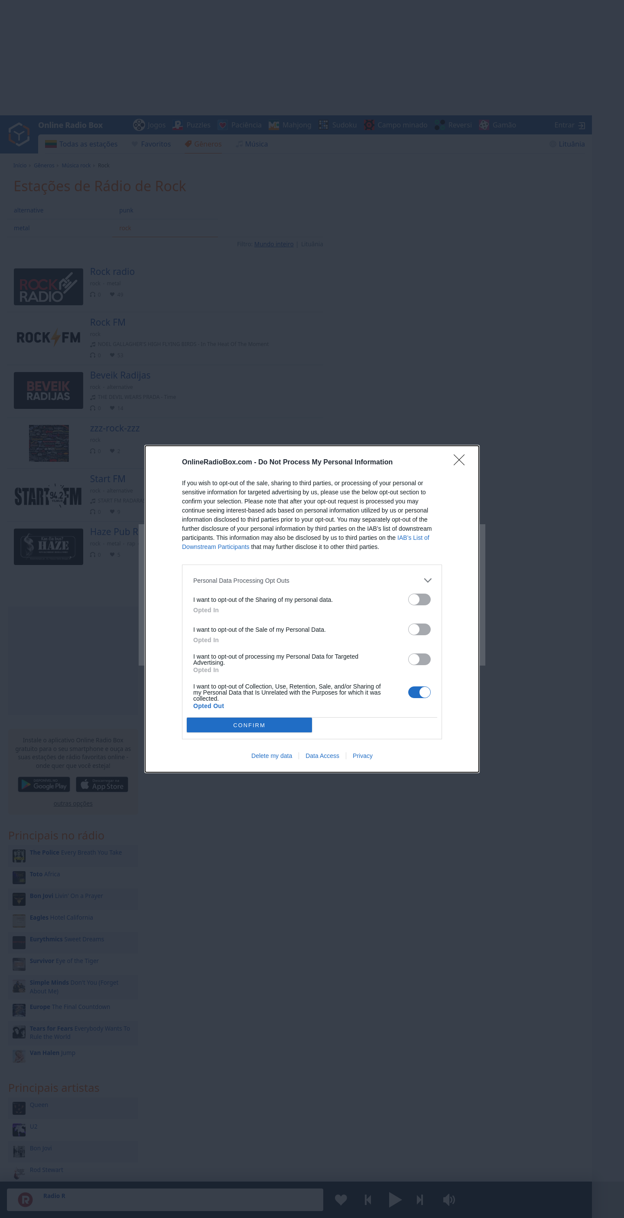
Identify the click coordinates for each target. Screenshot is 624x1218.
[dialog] (312, 609)
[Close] (462, 462)
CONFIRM (249, 725)
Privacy (363, 755)
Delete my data (271, 755)
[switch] (419, 599)
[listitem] (312, 580)
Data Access (322, 755)
